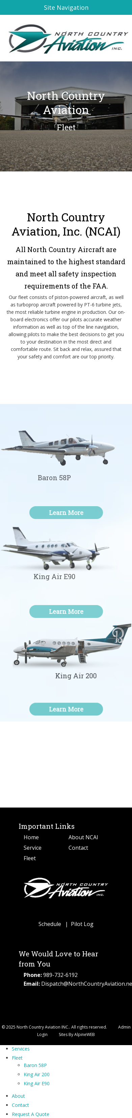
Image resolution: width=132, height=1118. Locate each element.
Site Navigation (47, 7)
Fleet (30, 858)
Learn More (66, 716)
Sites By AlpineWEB (77, 1034)
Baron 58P (35, 1065)
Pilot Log (82, 924)
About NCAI (83, 837)
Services (21, 1048)
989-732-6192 (60, 975)
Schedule (49, 924)
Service (33, 847)
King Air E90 (37, 1083)
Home (31, 837)
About (18, 1096)
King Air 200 (37, 1074)
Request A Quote (30, 1114)
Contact (78, 847)
